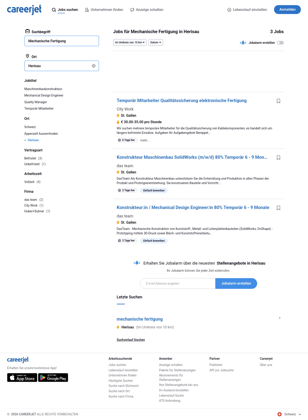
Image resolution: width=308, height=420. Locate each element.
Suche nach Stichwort (124, 386)
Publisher (215, 365)
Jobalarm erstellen (236, 283)
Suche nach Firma (121, 396)
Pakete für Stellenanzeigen (177, 370)
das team (125, 165)
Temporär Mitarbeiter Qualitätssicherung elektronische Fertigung (182, 100)
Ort (31, 56)
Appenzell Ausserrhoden (41, 133)
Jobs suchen (117, 365)
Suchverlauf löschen (131, 340)
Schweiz (30, 127)
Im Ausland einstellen (174, 390)
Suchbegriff (37, 31)
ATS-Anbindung (169, 400)
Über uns (266, 365)
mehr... (144, 140)
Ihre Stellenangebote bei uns (178, 385)
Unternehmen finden (123, 375)
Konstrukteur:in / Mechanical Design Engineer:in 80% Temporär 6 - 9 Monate (193, 207)
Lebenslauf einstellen (247, 10)
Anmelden (287, 9)
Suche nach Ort (119, 391)
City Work (125, 109)
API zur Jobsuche (221, 370)
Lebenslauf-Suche (171, 395)
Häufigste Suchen (121, 380)
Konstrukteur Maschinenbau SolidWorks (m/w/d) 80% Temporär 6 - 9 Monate (193, 157)
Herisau (33, 140)
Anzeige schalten (171, 365)
